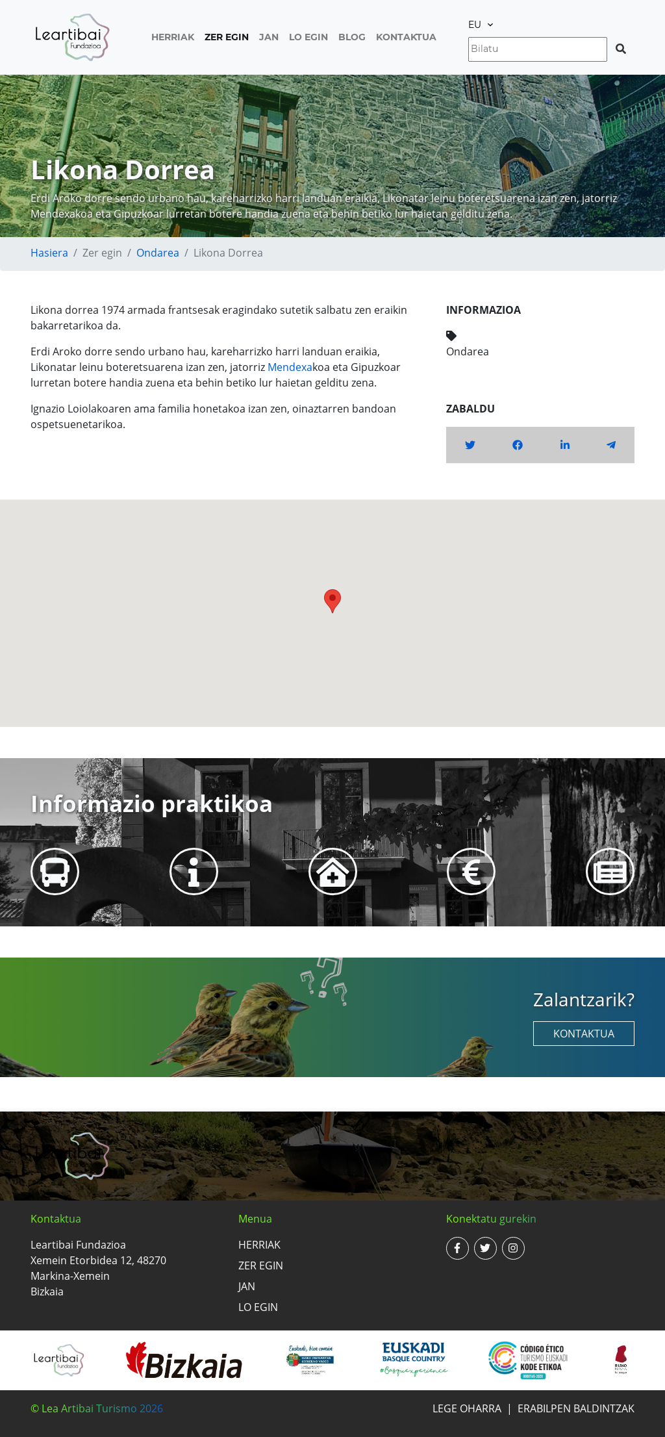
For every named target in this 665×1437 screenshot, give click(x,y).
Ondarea (157, 253)
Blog (352, 37)
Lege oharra (467, 1408)
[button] (332, 601)
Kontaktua (406, 37)
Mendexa (290, 367)
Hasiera (49, 253)
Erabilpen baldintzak (576, 1408)
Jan (269, 37)
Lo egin (308, 37)
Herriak (172, 37)
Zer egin (227, 37)
